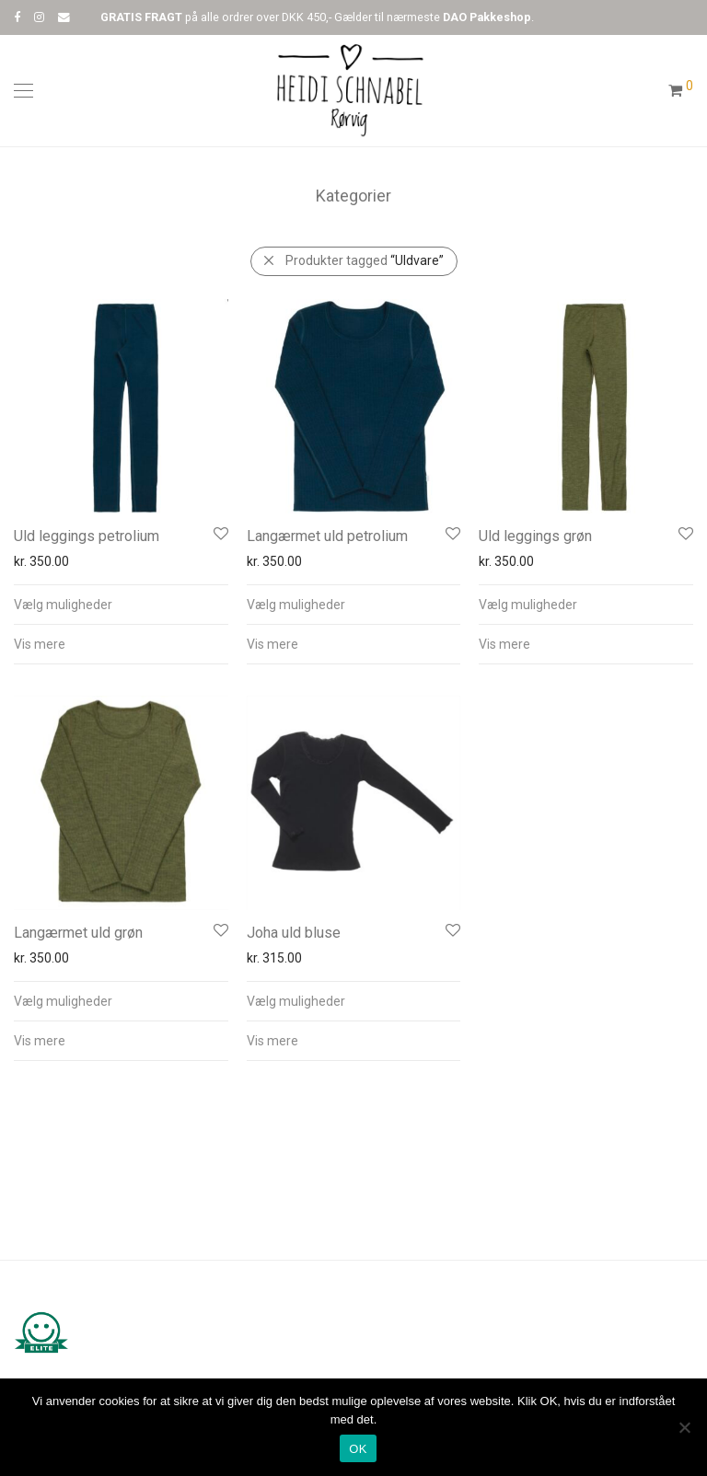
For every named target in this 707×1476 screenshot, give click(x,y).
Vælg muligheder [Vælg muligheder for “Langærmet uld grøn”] (63, 1001)
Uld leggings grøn (535, 536)
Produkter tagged (364, 260)
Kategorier (353, 195)
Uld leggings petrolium (86, 536)
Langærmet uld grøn (78, 932)
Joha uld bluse (294, 932)
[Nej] (684, 1427)
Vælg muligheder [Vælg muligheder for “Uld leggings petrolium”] (63, 604)
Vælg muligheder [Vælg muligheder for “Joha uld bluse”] (296, 1001)
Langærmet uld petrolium (327, 536)
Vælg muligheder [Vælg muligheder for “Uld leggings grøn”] (528, 604)
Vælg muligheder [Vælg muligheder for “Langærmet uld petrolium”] (296, 604)
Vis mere (39, 644)
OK (357, 1449)
